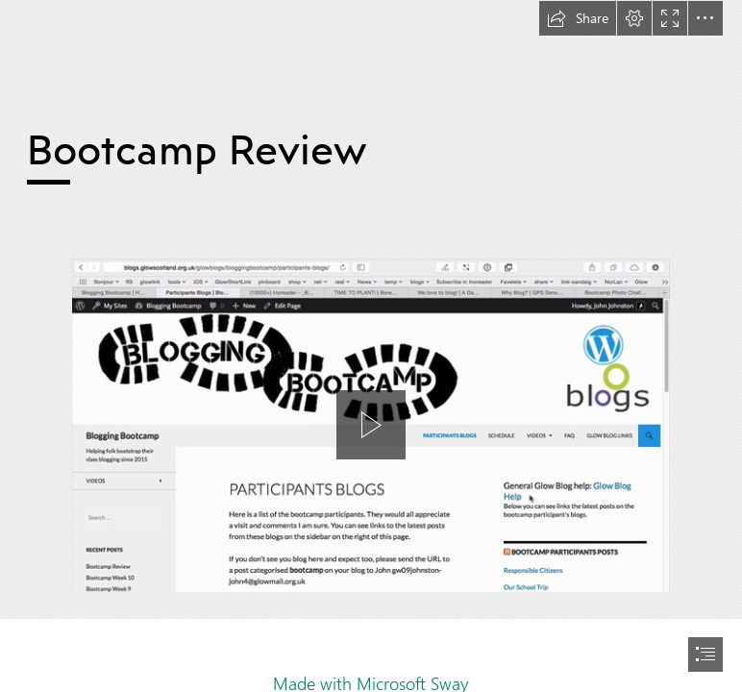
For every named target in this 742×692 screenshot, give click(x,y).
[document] (371, 346)
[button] (577, 18)
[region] (371, 445)
